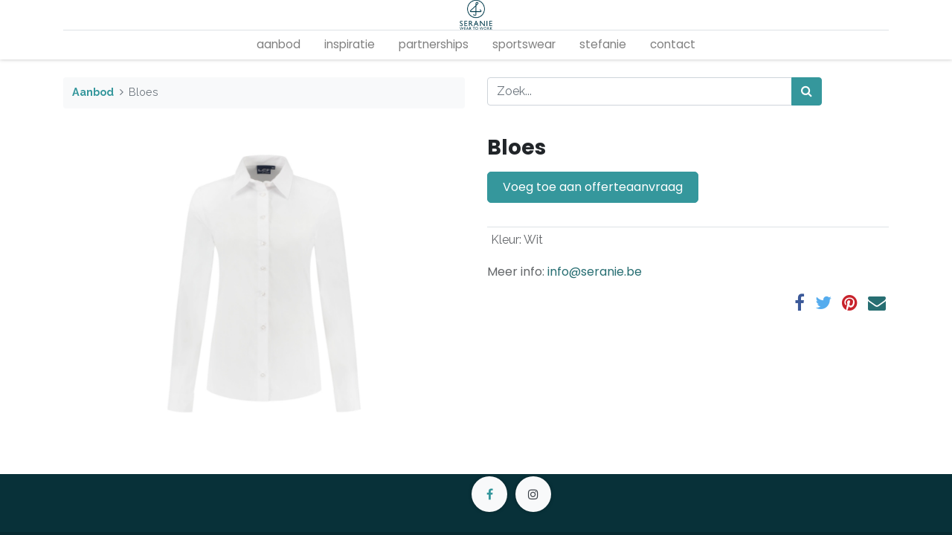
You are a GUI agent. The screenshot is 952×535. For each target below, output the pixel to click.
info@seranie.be (594, 271)
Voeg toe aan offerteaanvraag (593, 186)
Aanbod (93, 91)
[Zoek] (806, 91)
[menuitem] (278, 44)
